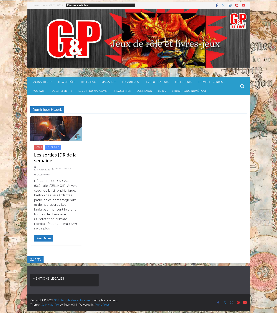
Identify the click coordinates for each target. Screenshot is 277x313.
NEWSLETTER (122, 90)
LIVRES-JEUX (88, 82)
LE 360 (162, 90)
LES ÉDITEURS (183, 82)
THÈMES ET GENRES (210, 82)
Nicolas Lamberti (63, 168)
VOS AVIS (38, 90)
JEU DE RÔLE (53, 147)
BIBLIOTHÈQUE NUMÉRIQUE (189, 90)
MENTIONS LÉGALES (48, 278)
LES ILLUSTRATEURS (157, 82)
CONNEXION (144, 90)
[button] (50, 81)
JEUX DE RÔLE (66, 82)
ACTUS (39, 147)
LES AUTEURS (130, 82)
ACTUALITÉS (40, 82)
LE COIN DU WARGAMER (93, 90)
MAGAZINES (109, 82)
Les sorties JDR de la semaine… (55, 158)
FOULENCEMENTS (61, 90)
